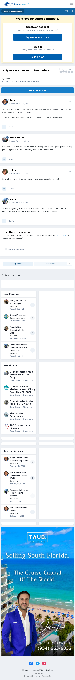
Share (18, 264)
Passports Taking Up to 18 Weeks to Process (19, 493)
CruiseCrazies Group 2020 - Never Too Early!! (21, 374)
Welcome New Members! (29, 81)
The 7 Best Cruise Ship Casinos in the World (18, 475)
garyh (14, 306)
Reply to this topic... (15, 249)
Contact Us (38, 670)
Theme (26, 670)
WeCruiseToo (16, 137)
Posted (19, 103)
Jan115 (13, 199)
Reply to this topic (37, 90)
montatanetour (18, 318)
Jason (7, 79)
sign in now (61, 235)
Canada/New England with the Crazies (17, 330)
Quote (11, 127)
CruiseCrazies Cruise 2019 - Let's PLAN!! (21, 402)
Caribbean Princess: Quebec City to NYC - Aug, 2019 (19, 347)
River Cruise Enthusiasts (16, 415)
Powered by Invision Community (37, 676)
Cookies (49, 670)
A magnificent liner (18, 315)
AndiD (15, 336)
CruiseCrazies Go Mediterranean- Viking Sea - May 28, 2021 (22, 389)
